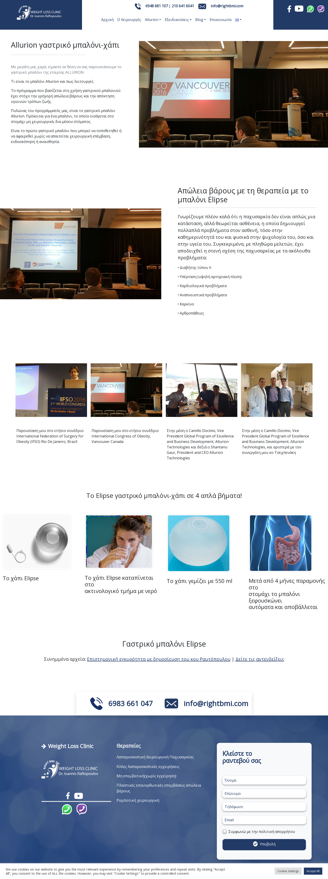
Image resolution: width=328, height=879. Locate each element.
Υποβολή (268, 844)
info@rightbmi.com (227, 5)
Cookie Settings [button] (288, 871)
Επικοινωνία (220, 19)
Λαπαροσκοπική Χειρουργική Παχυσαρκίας (155, 756)
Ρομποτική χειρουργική (138, 800)
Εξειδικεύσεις (177, 19)
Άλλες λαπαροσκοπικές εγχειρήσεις (148, 766)
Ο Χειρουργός (129, 19)
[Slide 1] (80, 293)
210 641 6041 (183, 5)
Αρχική (107, 19)
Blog (199, 19)
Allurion (151, 19)
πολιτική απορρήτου (277, 831)
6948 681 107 (157, 5)
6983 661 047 (130, 703)
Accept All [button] (313, 871)
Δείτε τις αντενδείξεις (260, 659)
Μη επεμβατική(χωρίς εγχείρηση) (146, 775)
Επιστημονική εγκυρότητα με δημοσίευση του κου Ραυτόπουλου (159, 659)
